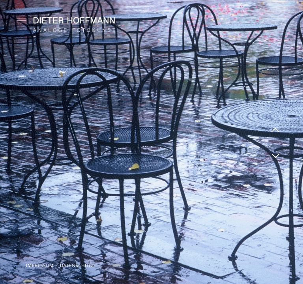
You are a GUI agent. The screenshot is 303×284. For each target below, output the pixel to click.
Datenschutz (77, 265)
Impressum (40, 265)
